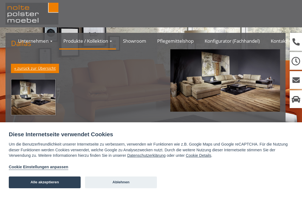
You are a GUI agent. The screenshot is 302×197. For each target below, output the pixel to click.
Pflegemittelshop (175, 41)
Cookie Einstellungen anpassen (38, 167)
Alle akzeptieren (44, 182)
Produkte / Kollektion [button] (87, 41)
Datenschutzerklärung (146, 155)
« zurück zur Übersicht (35, 68)
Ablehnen (120, 182)
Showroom (134, 41)
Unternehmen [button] (35, 41)
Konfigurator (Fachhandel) (232, 41)
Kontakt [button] (281, 41)
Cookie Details (198, 155)
